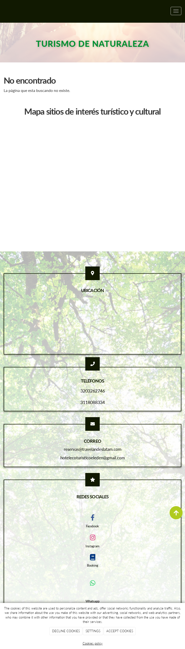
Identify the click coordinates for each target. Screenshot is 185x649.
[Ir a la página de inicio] (2, 11)
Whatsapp (92, 601)
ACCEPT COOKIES (119, 631)
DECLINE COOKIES (66, 631)
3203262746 (92, 390)
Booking (92, 565)
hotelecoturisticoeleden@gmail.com (92, 457)
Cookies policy (93, 643)
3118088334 (92, 402)
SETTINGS (93, 631)
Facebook (92, 526)
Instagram (92, 546)
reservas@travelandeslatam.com (92, 449)
